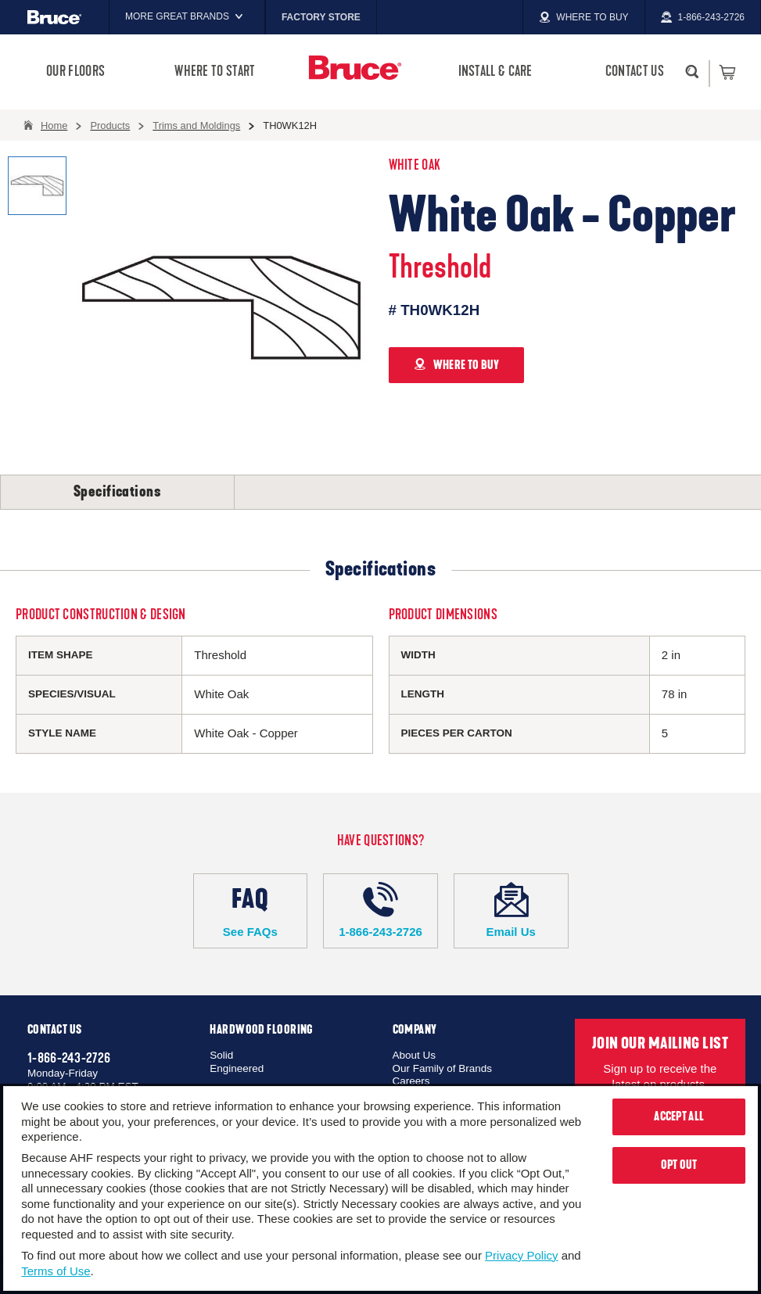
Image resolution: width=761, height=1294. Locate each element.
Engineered (237, 1068)
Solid (221, 1055)
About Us (414, 1055)
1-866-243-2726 (380, 910)
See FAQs (251, 910)
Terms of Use (55, 1271)
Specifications (117, 492)
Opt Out (679, 1165)
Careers (411, 1081)
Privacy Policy (521, 1255)
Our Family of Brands (443, 1068)
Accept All (679, 1116)
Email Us (511, 910)
